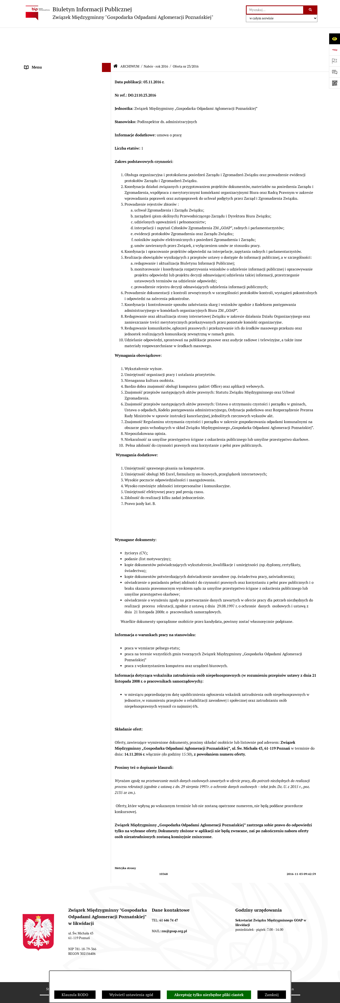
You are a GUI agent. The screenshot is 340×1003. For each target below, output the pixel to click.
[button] (107, 43)
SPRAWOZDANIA (39, 712)
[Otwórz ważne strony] (334, 60)
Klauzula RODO (75, 994)
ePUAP (30, 107)
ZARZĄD (32, 79)
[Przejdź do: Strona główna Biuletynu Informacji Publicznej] (115, 32)
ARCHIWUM (35, 116)
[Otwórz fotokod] (334, 82)
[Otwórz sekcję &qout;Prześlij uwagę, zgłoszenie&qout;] (334, 71)
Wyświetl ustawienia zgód (131, 994)
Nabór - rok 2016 (156, 32)
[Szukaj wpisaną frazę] (310, 10)
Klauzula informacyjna (44, 894)
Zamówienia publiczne (43, 721)
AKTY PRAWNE (37, 61)
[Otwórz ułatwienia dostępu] (334, 38)
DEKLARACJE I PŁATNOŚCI (47, 52)
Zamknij (272, 994)
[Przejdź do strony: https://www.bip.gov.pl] (334, 49)
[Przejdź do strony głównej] (118, 13)
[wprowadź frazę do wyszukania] (275, 10)
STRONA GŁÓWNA (40, 43)
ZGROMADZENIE (39, 70)
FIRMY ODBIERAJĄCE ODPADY (51, 88)
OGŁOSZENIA (36, 98)
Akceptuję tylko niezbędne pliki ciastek (209, 994)
